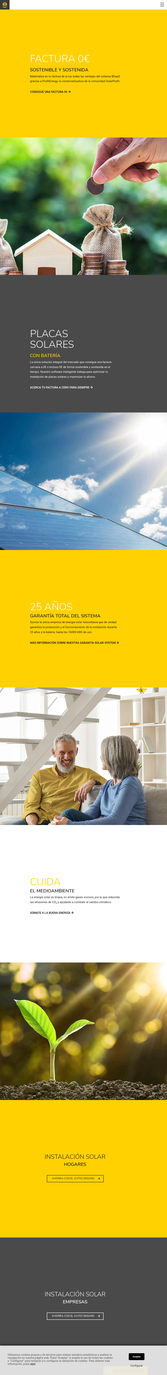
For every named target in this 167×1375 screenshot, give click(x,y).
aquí (32, 1363)
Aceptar (137, 1356)
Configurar (136, 1365)
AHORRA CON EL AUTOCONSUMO (76, 1178)
